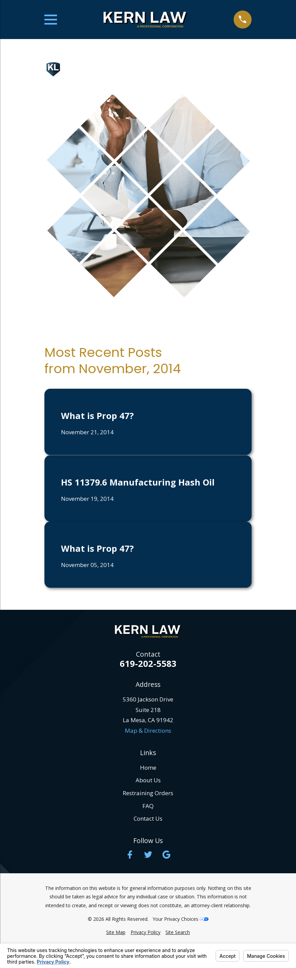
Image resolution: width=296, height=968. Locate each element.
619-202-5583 (148, 663)
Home (148, 767)
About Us (148, 780)
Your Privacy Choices (181, 919)
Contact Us (148, 818)
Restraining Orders (148, 793)
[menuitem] (115, 932)
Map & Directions (148, 730)
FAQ (148, 806)
